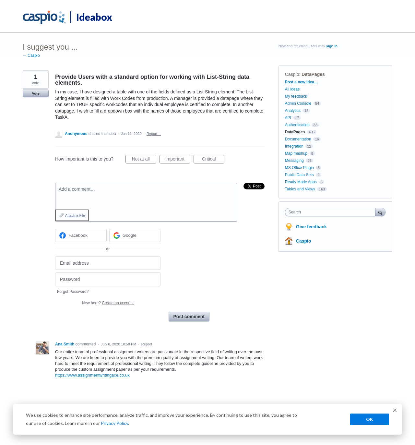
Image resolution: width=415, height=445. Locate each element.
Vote (35, 93)
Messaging (294, 160)
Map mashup (296, 153)
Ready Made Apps (301, 182)
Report (146, 344)
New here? (108, 303)
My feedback (296, 96)
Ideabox (94, 17)
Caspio (292, 74)
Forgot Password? (73, 291)
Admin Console (298, 103)
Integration (294, 146)
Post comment (189, 316)
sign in (332, 46)
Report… (154, 134)
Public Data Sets (299, 175)
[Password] (107, 279)
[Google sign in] (135, 235)
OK (369, 419)
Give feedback (311, 226)
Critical (213, 159)
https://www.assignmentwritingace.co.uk (92, 375)
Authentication (297, 125)
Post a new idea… (301, 82)
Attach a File (75, 215)
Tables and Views (300, 189)
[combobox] (331, 212)
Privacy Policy (114, 423)
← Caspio (31, 55)
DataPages (313, 74)
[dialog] (207, 419)
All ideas (292, 89)
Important (177, 159)
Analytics (293, 110)
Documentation (298, 139)
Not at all (144, 159)
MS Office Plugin (299, 167)
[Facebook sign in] (81, 235)
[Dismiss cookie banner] (395, 411)
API (288, 117)
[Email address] (107, 263)
